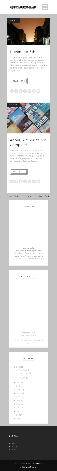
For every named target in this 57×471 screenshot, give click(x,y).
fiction (14, 446)
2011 (18, 415)
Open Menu (45, 7)
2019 (18, 386)
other (14, 449)
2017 (18, 393)
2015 (18, 400)
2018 (18, 389)
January (22, 378)
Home (29, 196)
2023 (18, 367)
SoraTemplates (33, 464)
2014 (18, 404)
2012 (18, 411)
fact (13, 443)
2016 (18, 397)
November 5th (22, 51)
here (21, 258)
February (23, 370)
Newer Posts (13, 196)
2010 (18, 418)
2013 (18, 407)
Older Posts (44, 196)
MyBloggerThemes (28, 467)
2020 (18, 382)
